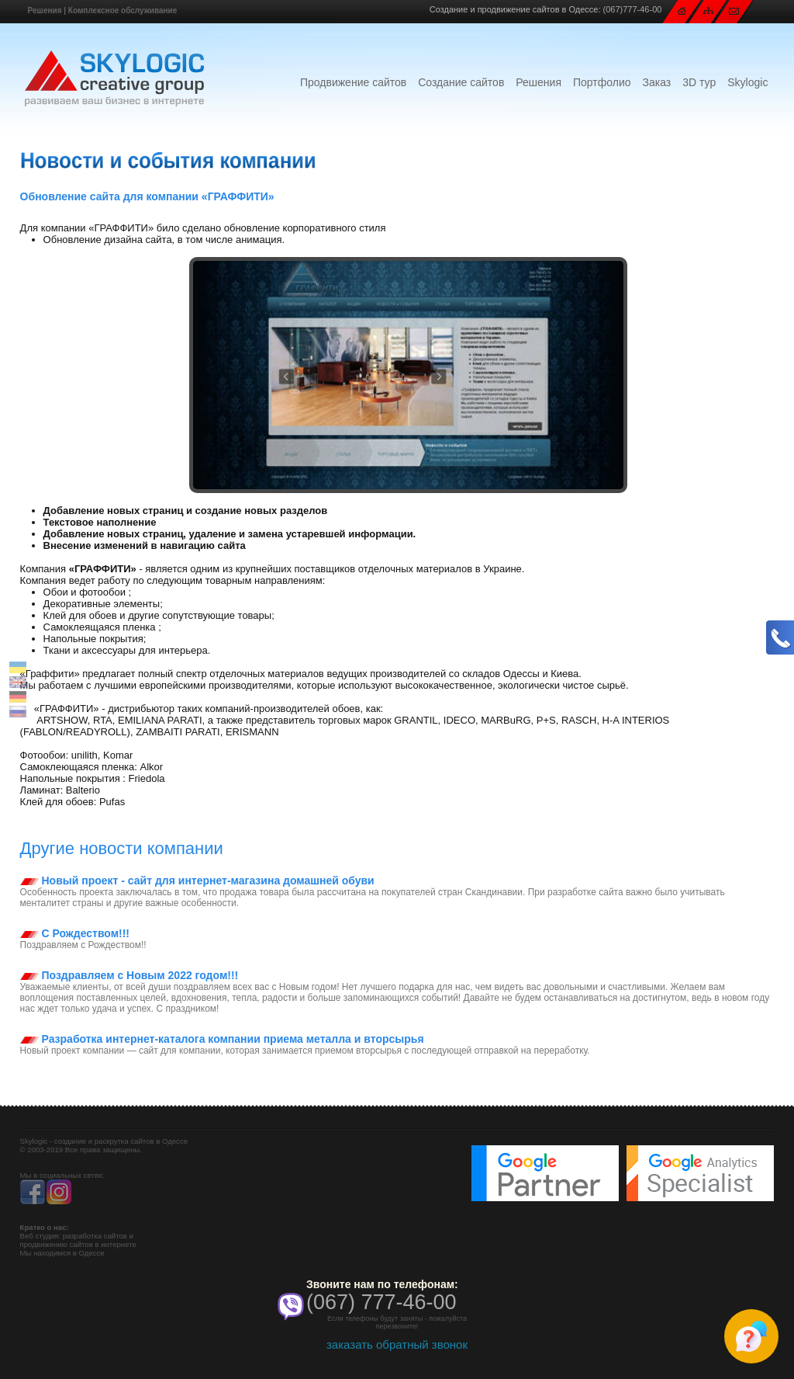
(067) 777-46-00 (381, 1302)
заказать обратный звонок (397, 1344)
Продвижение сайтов (353, 82)
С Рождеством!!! (74, 933)
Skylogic (747, 82)
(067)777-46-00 (632, 9)
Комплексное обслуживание (122, 10)
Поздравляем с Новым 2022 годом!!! (129, 975)
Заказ (657, 82)
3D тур (699, 82)
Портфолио (602, 82)
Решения (45, 10)
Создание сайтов (461, 82)
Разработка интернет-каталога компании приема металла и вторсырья (222, 1039)
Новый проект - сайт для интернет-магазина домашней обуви (197, 880)
